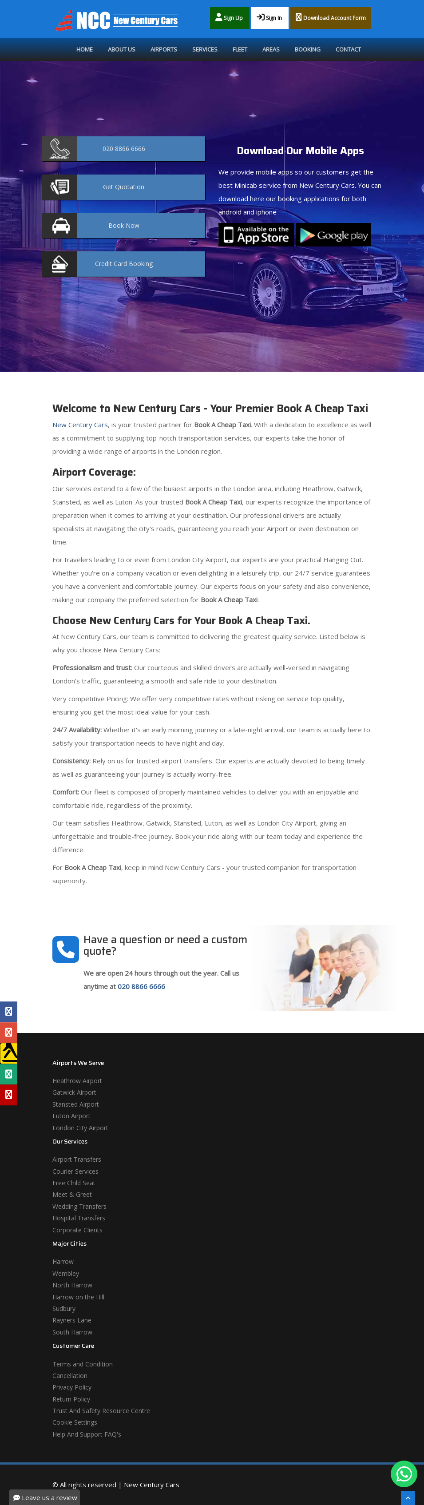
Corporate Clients (77, 1230)
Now (123, 225)
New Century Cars (80, 424)
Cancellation (69, 1375)
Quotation (123, 187)
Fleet (240, 49)
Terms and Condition (82, 1364)
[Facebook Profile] (8, 1012)
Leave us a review (45, 1497)
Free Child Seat (73, 1183)
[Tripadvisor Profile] (8, 1074)
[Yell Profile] (8, 1053)
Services (205, 49)
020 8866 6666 (141, 986)
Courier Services (75, 1171)
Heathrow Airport (77, 1080)
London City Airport (80, 1128)
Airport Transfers (76, 1159)
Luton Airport (71, 1116)
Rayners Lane (71, 1320)
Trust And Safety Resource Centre (101, 1410)
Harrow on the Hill (78, 1297)
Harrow (63, 1261)
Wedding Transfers (79, 1206)
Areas (271, 49)
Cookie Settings (74, 1422)
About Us (121, 49)
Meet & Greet (72, 1194)
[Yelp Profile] (8, 1095)
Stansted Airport (75, 1104)
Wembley (65, 1273)
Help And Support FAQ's (86, 1434)
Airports (164, 49)
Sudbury (63, 1308)
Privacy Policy (71, 1387)
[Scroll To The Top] (408, 1498)
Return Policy (71, 1399)
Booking (308, 49)
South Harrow (72, 1332)
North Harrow (72, 1285)
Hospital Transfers (78, 1218)
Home (84, 49)
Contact (348, 49)
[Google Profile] (8, 1032)
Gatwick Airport (74, 1092)
